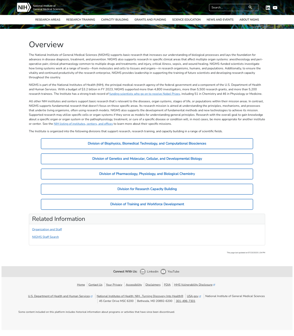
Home (81, 285)
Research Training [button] (80, 20)
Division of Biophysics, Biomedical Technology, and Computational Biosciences (147, 143)
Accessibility (134, 285)
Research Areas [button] (47, 20)
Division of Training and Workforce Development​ (147, 204)
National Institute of (44, 5)
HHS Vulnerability (195, 285)
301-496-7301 (185, 301)
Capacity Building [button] (114, 20)
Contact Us (95, 285)
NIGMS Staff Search (45, 237)
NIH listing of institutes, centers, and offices (83, 124)
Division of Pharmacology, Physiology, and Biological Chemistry (147, 174)
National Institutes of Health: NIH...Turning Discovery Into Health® (140, 296)
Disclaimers (153, 285)
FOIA (167, 285)
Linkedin (152, 272)
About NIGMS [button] (249, 20)
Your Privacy (114, 285)
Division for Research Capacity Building (147, 189)
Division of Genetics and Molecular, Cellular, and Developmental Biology (147, 158)
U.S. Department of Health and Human (60, 296)
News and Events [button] (220, 20)
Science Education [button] (186, 20)
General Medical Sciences (48, 9)
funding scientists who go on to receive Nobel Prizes (144, 94)
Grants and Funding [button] (150, 20)
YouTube (173, 272)
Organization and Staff (47, 229)
